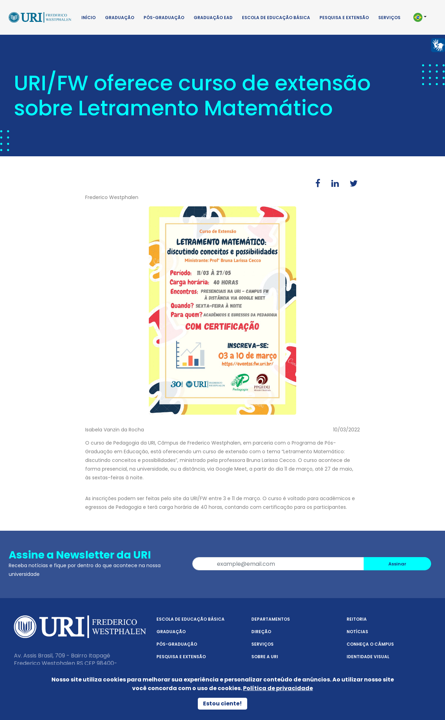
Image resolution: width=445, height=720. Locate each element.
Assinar (397, 564)
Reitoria (357, 619)
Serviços (389, 17)
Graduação (119, 17)
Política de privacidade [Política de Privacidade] (278, 688)
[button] (423, 17)
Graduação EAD (213, 17)
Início (88, 17)
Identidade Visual (368, 657)
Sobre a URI (264, 657)
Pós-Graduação (164, 17)
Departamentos (270, 619)
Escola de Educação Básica (276, 17)
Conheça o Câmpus (370, 644)
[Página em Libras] (438, 45)
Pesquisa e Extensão (344, 17)
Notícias (357, 632)
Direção (261, 632)
